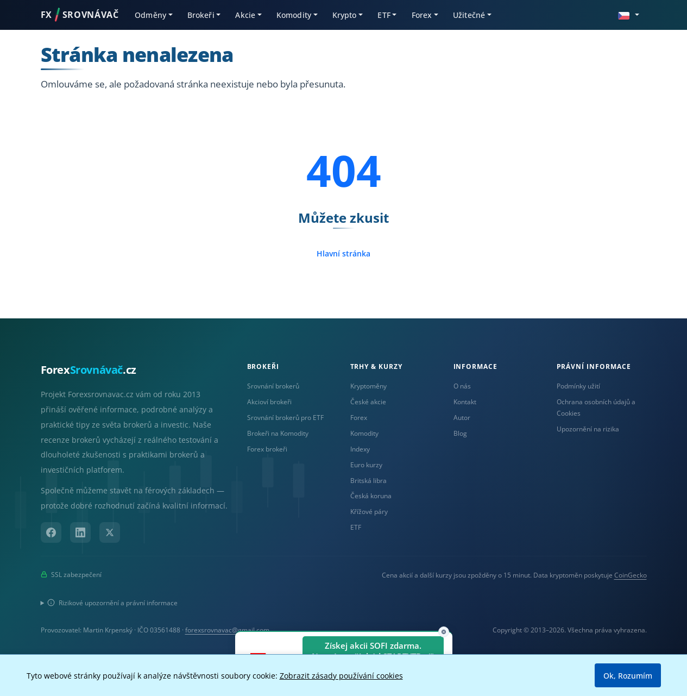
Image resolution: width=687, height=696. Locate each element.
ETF (355, 527)
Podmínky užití (578, 386)
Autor (461, 417)
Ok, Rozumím (627, 675)
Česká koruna (371, 495)
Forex (358, 417)
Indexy (360, 449)
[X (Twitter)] (109, 532)
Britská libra (368, 480)
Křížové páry (369, 511)
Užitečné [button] (469, 15)
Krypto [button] (344, 15)
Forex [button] (422, 15)
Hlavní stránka (343, 253)
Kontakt (464, 401)
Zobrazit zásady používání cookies (341, 675)
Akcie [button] (245, 15)
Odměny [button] (150, 15)
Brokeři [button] (201, 15)
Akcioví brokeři (269, 401)
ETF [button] (383, 15)
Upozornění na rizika (588, 429)
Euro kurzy (366, 464)
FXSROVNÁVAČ (80, 14)
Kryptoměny (368, 386)
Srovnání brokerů (273, 386)
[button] (628, 14)
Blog (460, 433)
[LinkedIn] (80, 532)
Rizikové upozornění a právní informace (112, 602)
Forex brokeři (267, 449)
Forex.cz (88, 369)
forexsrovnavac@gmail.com (227, 630)
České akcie (368, 401)
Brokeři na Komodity (277, 433)
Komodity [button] (293, 15)
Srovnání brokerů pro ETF (285, 417)
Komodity (364, 433)
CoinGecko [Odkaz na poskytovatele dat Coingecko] (630, 575)
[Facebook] (51, 532)
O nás (462, 386)
